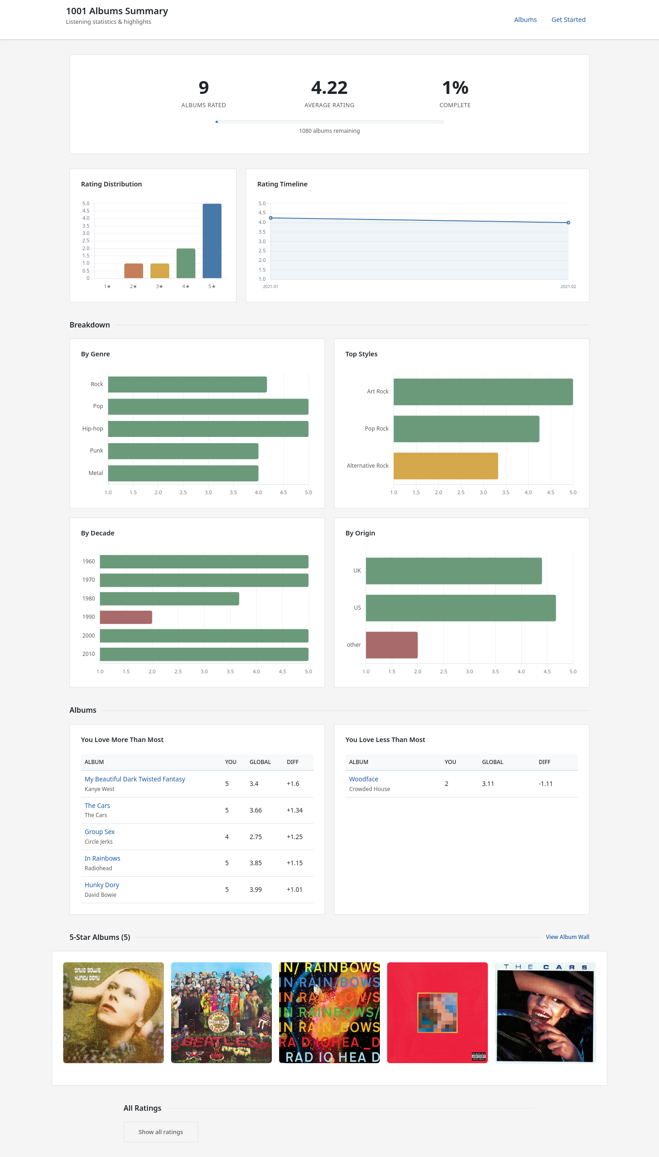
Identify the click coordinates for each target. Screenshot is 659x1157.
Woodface (363, 779)
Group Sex (100, 831)
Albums (525, 19)
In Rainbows (102, 858)
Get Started (568, 19)
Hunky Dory (102, 884)
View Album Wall (567, 937)
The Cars (97, 805)
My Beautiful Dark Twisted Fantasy (135, 779)
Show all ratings (161, 1132)
